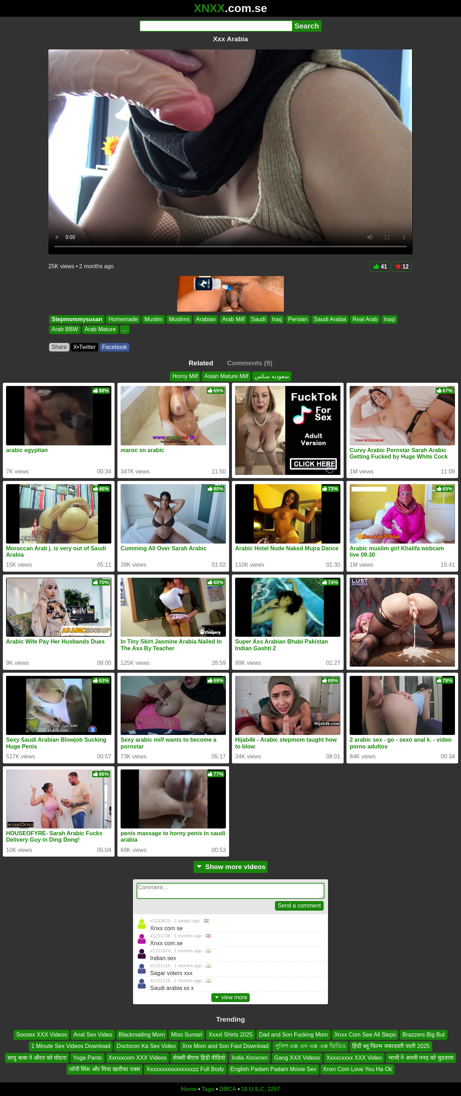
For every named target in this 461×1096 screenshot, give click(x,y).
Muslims (179, 319)
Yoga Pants (87, 1057)
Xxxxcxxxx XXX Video (354, 1057)
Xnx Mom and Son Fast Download (225, 1046)
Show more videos (231, 866)
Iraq (277, 319)
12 (402, 267)
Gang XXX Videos (297, 1057)
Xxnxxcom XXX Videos (137, 1057)
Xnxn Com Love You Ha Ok (357, 1069)
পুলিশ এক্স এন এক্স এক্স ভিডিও (310, 1046)
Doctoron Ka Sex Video (146, 1046)
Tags (208, 1089)
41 (380, 267)
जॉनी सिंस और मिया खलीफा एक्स (104, 1069)
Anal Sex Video (92, 1035)
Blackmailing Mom (142, 1035)
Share (59, 347)
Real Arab (365, 319)
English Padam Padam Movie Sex (274, 1069)
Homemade (123, 319)
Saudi (258, 319)
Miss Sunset (186, 1035)
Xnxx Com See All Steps (365, 1035)
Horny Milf (185, 376)
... (124, 330)
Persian (297, 319)
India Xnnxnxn (249, 1057)
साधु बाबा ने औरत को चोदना (37, 1057)
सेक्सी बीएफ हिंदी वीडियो (199, 1057)
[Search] (215, 26)
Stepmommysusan (77, 319)
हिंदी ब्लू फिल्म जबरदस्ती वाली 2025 (391, 1046)
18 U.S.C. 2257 (260, 1089)
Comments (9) (249, 363)
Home (189, 1089)
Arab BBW (65, 330)
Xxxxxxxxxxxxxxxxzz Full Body (185, 1069)
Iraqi (389, 319)
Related (201, 363)
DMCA (227, 1089)
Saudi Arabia (330, 319)
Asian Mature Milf (226, 376)
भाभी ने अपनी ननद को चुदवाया (421, 1057)
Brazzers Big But (423, 1035)
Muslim (153, 319)
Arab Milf (233, 319)
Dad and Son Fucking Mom (293, 1035)
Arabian (206, 319)
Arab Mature (100, 330)
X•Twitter (84, 347)
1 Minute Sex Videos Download (70, 1046)
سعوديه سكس (271, 376)
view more (230, 997)
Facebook (114, 347)
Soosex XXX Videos (41, 1035)
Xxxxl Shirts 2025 (230, 1035)
